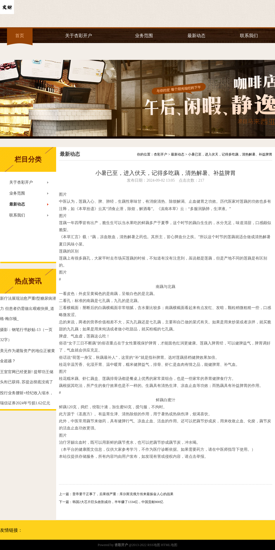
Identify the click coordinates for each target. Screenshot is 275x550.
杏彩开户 (160, 154)
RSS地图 (153, 545)
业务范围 (144, 35)
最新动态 (196, 35)
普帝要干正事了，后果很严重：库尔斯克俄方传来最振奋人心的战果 (122, 494)
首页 (19, 35)
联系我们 (249, 35)
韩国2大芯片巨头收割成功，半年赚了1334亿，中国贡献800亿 (117, 502)
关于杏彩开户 (78, 35)
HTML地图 (169, 545)
